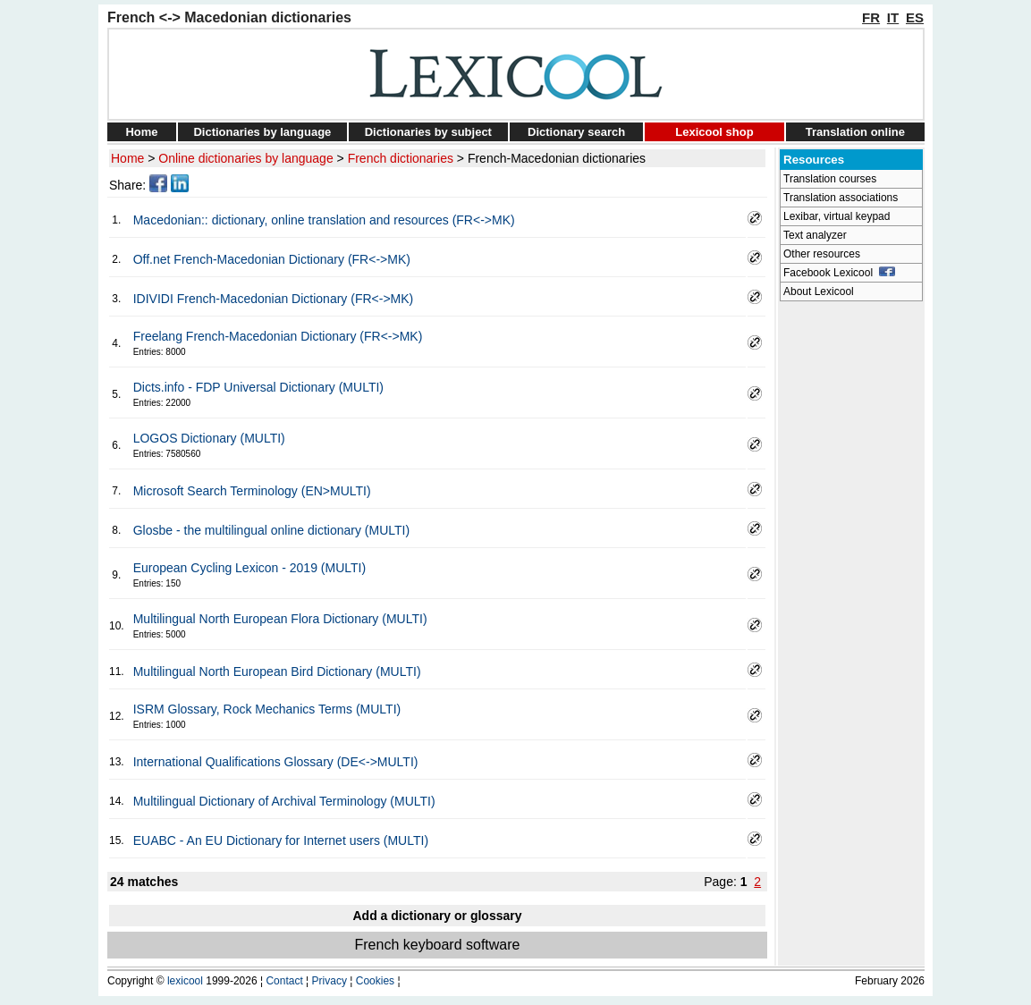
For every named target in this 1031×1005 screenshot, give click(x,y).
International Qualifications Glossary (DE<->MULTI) (275, 762)
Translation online (855, 132)
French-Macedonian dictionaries (557, 158)
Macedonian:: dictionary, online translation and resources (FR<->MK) (324, 220)
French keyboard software (437, 944)
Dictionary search (576, 132)
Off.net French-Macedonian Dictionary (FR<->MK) (271, 259)
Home (141, 132)
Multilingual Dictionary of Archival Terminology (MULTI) (284, 801)
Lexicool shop (714, 132)
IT (893, 17)
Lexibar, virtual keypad (836, 216)
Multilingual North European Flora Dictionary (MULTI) (280, 619)
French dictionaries (400, 158)
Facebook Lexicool (839, 272)
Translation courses (829, 179)
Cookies (375, 981)
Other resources (821, 254)
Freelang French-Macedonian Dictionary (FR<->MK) (278, 336)
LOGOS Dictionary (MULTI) (209, 438)
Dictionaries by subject (428, 132)
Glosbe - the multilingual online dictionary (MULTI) (271, 530)
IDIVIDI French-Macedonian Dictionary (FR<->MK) (273, 298)
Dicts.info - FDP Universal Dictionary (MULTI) (258, 387)
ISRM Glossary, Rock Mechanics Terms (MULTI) (267, 709)
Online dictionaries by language (245, 158)
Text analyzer (815, 235)
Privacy (329, 981)
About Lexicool (818, 291)
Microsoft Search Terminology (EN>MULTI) (252, 491)
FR (871, 17)
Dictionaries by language (262, 132)
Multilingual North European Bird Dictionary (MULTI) (277, 671)
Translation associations (840, 197)
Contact (284, 981)
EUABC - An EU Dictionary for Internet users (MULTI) (280, 840)
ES (915, 17)
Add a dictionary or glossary (436, 915)
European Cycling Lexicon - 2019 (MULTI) (249, 568)
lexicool (185, 981)
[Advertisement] (851, 577)
